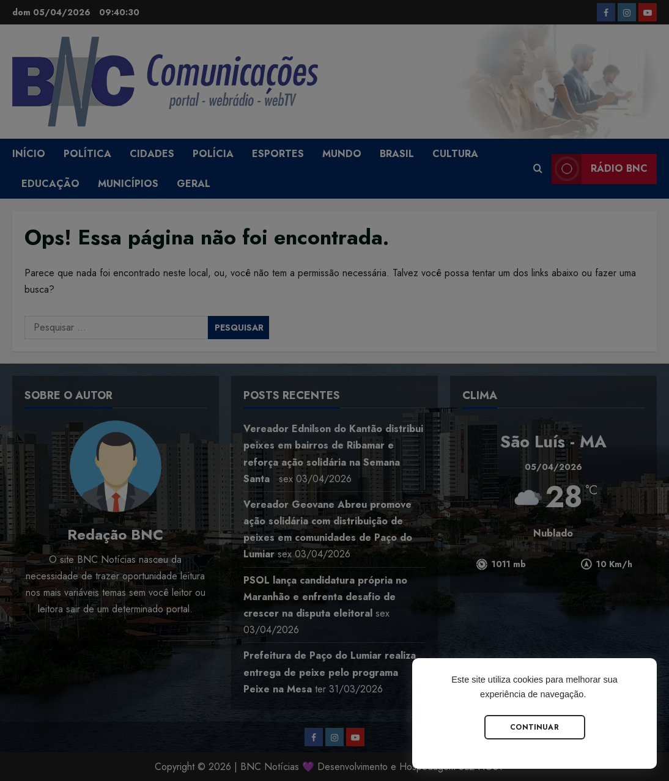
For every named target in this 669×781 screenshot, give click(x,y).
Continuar (534, 727)
